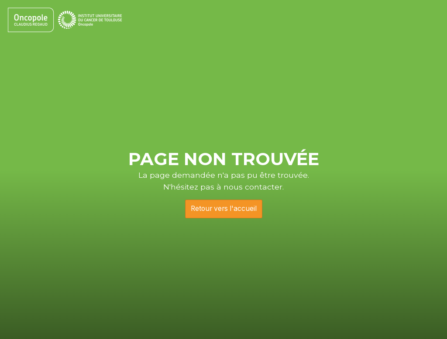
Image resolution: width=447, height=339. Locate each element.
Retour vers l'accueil (224, 208)
